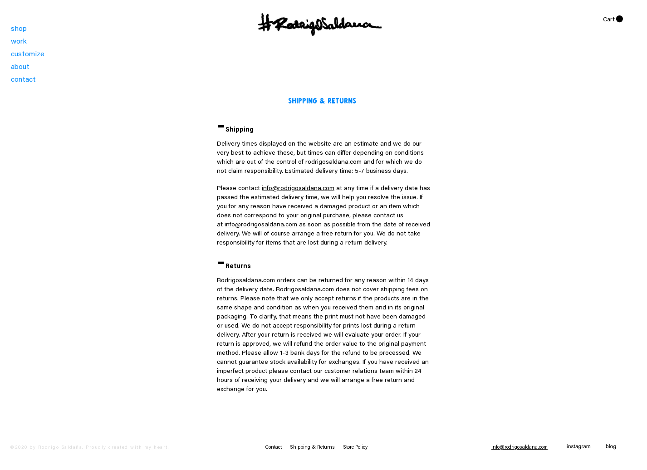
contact (23, 79)
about (20, 67)
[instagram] (578, 447)
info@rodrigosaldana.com (298, 189)
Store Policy (355, 447)
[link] (613, 19)
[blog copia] (611, 447)
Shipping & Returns (316, 447)
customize (27, 54)
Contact (277, 447)
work (19, 41)
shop (19, 29)
